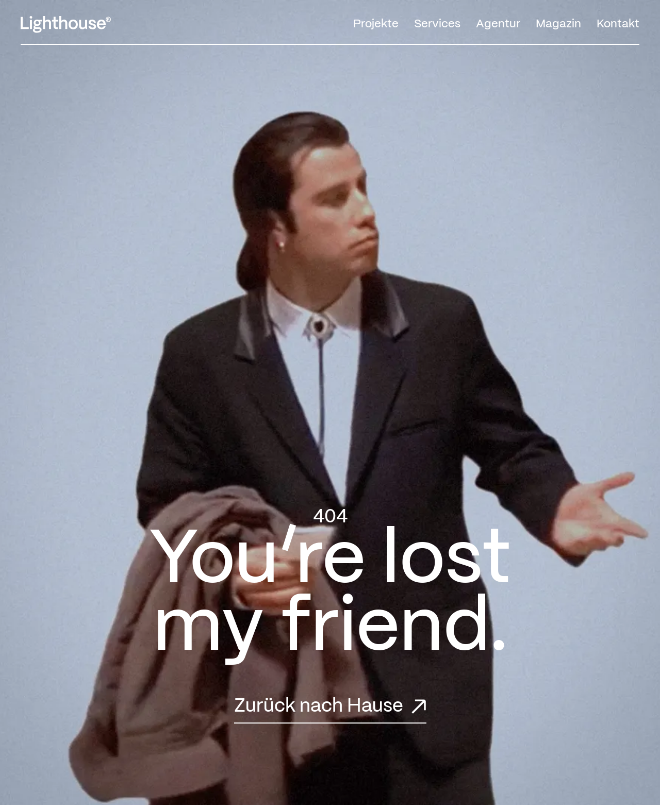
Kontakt (618, 24)
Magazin (558, 24)
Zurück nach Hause (318, 706)
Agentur (498, 24)
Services (437, 24)
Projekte (376, 24)
